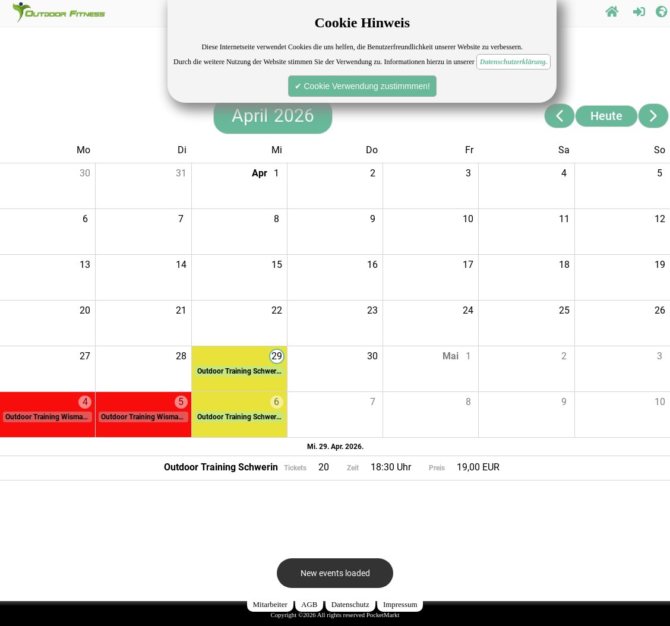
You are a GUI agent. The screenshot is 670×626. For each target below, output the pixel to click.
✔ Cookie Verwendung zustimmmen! (362, 86)
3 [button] (468, 173)
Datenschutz (350, 604)
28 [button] (181, 356)
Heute (606, 116)
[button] (239, 371)
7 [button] (181, 219)
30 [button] (85, 173)
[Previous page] (559, 115)
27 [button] (85, 356)
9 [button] (372, 219)
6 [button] (85, 219)
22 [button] (276, 310)
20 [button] (85, 310)
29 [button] (276, 356)
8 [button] (276, 219)
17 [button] (468, 264)
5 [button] (659, 173)
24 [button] (468, 310)
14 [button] (181, 264)
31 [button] (181, 173)
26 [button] (660, 310)
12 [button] (660, 219)
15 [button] (276, 264)
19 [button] (660, 264)
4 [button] (564, 173)
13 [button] (85, 264)
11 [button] (564, 219)
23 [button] (372, 310)
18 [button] (564, 264)
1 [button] (276, 173)
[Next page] (653, 115)
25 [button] (564, 310)
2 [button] (372, 173)
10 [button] (468, 219)
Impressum (400, 604)
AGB (309, 604)
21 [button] (181, 310)
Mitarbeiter (270, 604)
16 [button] (372, 264)
